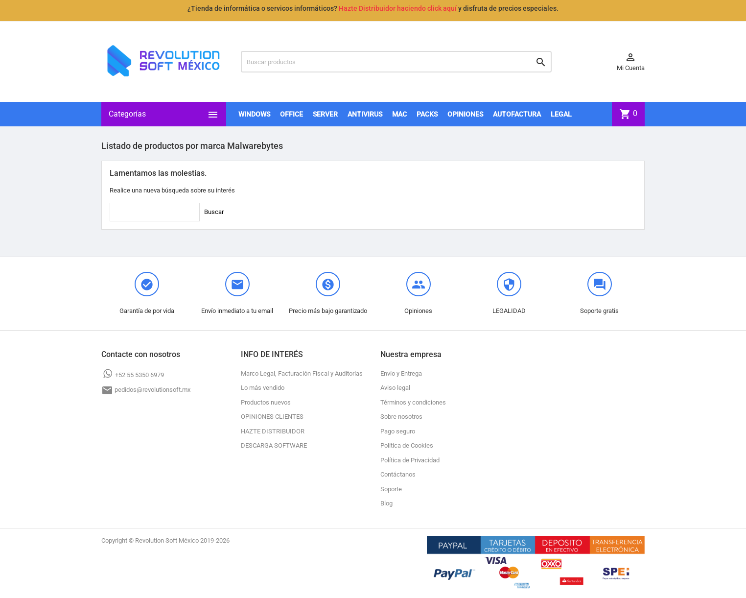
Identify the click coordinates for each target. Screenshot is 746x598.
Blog (386, 503)
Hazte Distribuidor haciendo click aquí (398, 8)
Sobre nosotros (401, 416)
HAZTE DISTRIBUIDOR (272, 431)
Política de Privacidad (410, 460)
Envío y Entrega (401, 373)
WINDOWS (254, 114)
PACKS (427, 114)
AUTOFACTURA (517, 114)
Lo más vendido (262, 387)
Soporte (391, 489)
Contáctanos (398, 474)
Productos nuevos (266, 402)
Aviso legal (395, 387)
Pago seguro (397, 431)
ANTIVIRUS (365, 114)
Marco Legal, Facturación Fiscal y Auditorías (302, 373)
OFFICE (291, 114)
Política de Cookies (406, 445)
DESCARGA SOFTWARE (274, 445)
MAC (399, 114)
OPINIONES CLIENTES (272, 416)
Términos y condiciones (413, 402)
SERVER (325, 114)
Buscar (214, 211)
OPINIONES (465, 114)
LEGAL (561, 114)
